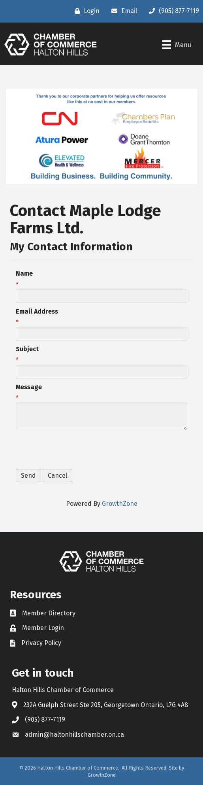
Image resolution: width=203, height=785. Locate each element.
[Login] (85, 11)
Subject (27, 349)
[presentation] (76, 449)
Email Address (37, 311)
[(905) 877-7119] (172, 11)
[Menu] (176, 44)
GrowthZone (119, 503)
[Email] (122, 11)
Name (24, 273)
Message (29, 387)
